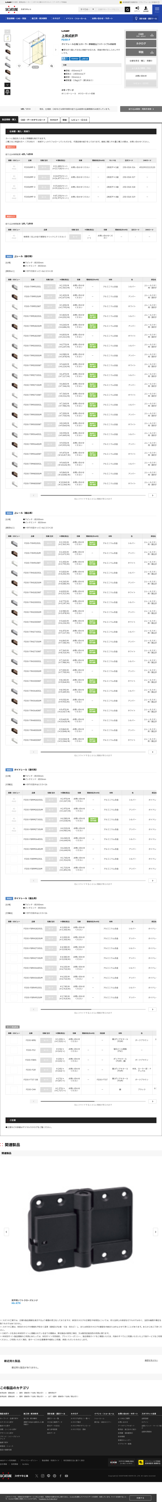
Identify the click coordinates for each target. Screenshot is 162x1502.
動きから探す (5, 1426)
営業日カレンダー (124, 1440)
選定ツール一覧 (53, 1418)
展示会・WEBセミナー (102, 1422)
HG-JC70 (16, 1303)
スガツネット (18, 9)
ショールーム (99, 1418)
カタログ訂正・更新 (78, 1429)
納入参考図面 (52, 1429)
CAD (141, 34)
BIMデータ (51, 1433)
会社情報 (3, 1464)
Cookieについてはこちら (48, 1499)
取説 (141, 52)
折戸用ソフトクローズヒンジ (25, 1300)
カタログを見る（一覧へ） (81, 1418)
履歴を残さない (151, 1360)
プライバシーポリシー (71, 1336)
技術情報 (121, 1436)
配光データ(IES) (53, 1426)
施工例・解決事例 (30, 1418)
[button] (55, 49)
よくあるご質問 (124, 1418)
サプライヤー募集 (124, 1444)
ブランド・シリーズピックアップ (10, 1437)
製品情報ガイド (89, 1336)
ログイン (145, 1422)
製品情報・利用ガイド (50, 1460)
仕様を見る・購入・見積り (141, 60)
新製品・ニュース (6, 1446)
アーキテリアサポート (126, 1426)
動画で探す (4, 1442)
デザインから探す (6, 1433)
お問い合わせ (141, 76)
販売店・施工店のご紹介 (127, 1429)
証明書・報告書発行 (125, 1433)
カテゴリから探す (6, 1422)
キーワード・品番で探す (9, 1418)
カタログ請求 (76, 1422)
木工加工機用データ (54, 1422)
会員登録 (145, 1418)
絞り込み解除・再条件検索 (140, 109)
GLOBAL (25, 1464)
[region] (81, 180)
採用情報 (14, 1464)
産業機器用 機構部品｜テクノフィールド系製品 (138, 2)
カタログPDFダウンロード (81, 1426)
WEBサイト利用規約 (51, 1336)
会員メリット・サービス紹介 (152, 1427)
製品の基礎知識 (6, 1450)
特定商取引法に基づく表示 (74, 1460)
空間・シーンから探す (8, 1429)
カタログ (141, 43)
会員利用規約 (147, 1432)
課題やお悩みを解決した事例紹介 (34, 1423)
